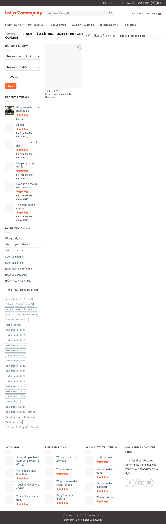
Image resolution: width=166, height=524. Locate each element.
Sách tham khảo (14, 250)
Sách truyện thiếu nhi (17, 244)
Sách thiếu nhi (14, 24)
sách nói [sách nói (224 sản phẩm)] (31, 412)
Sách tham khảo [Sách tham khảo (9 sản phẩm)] (13, 417)
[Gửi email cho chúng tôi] (139, 483)
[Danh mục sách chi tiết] (23, 56)
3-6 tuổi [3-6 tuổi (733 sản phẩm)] (29, 304)
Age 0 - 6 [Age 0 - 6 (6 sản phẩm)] (32, 309)
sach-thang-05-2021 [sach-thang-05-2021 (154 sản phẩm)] (15, 355)
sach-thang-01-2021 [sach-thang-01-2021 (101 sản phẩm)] (15, 330)
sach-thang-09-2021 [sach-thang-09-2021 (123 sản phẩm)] (15, 381)
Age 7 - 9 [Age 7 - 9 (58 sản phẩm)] (10, 314)
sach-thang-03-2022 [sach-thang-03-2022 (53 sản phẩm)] (15, 345)
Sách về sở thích (14, 262)
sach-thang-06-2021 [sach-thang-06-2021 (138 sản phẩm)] (15, 360)
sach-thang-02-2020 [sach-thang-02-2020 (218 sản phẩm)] (15, 335)
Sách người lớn (37, 24)
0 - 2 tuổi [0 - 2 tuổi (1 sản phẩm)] (28, 299)
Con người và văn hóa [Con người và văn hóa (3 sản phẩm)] (27, 314)
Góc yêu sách (59, 24)
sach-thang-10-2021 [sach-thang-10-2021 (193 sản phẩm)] (15, 386)
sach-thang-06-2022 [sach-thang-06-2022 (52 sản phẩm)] (15, 366)
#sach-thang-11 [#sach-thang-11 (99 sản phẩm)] (13, 299)
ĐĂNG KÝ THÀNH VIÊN (84, 24)
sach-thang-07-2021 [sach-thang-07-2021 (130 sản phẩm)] (15, 371)
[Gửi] (110, 13)
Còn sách (15, 77)
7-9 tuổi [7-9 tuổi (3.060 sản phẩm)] (9, 309)
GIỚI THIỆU (107, 3)
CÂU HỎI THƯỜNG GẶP (138, 3)
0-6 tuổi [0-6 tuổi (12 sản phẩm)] (19, 304)
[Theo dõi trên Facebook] (153, 3)
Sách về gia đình (14, 256)
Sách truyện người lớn (18, 281)
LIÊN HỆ (119, 3)
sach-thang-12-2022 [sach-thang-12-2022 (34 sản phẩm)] (15, 412)
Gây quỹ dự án (13, 238)
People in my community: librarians (58, 96)
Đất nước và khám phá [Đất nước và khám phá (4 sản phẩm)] (16, 427)
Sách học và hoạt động (18, 268)
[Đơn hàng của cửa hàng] (139, 36)
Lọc (10, 85)
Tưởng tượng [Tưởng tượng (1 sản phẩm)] (30, 417)
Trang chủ (13, 34)
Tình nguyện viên (110, 24)
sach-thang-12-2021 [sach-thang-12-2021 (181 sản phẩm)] (15, 407)
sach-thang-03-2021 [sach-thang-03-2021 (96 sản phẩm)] (15, 340)
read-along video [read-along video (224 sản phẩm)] (13, 325)
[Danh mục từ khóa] (23, 67)
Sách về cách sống (16, 275)
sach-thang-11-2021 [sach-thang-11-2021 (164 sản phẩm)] (15, 391)
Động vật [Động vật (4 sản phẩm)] (34, 427)
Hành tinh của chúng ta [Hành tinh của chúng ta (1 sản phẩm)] (17, 319)
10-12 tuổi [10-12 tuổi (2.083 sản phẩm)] (20, 309)
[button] (137, 13)
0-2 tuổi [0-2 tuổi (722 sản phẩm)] (9, 304)
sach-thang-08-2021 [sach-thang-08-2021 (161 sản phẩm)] (15, 376)
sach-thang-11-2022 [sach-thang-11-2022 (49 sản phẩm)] (15, 396)
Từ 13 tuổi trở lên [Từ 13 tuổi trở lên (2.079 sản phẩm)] (14, 422)
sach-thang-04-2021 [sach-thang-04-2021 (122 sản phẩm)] (15, 350)
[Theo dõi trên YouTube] (158, 3)
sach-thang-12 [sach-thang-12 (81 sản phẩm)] (13, 401)
